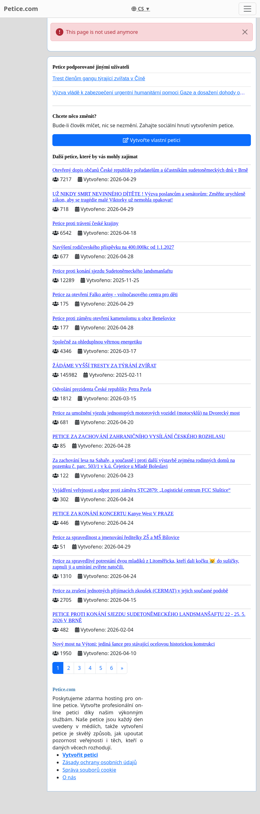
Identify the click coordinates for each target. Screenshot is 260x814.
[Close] (244, 32)
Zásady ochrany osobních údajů (99, 762)
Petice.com (21, 8)
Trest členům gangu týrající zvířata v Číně (98, 78)
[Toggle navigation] (247, 9)
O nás (69, 777)
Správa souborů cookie (89, 769)
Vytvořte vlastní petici (151, 140)
